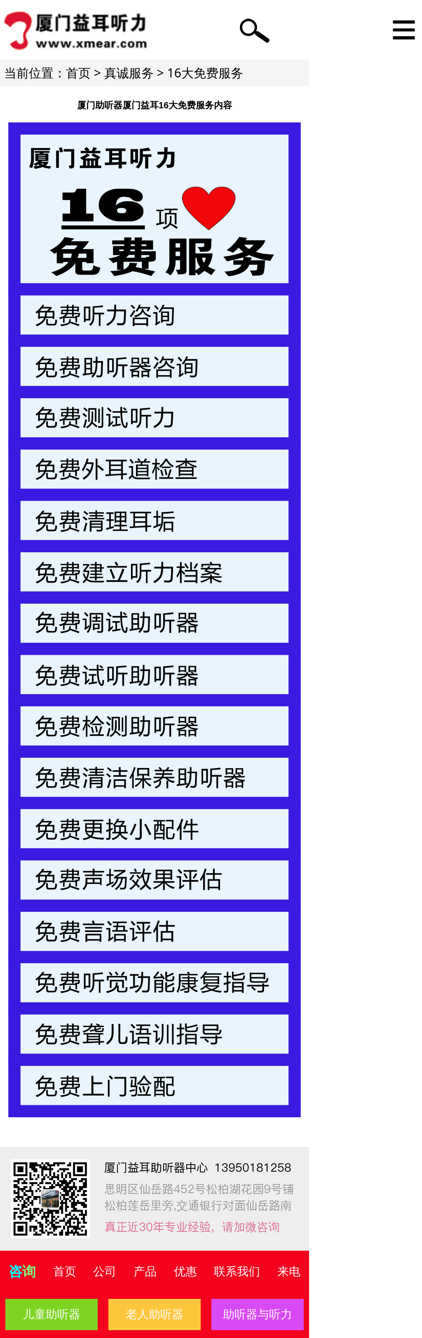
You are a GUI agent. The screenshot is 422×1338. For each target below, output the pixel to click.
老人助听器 (154, 1314)
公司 (104, 1271)
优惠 (185, 1271)
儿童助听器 (51, 1314)
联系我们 (237, 1271)
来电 (288, 1271)
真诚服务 (129, 72)
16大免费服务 (205, 72)
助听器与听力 (257, 1314)
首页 (78, 72)
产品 (145, 1271)
